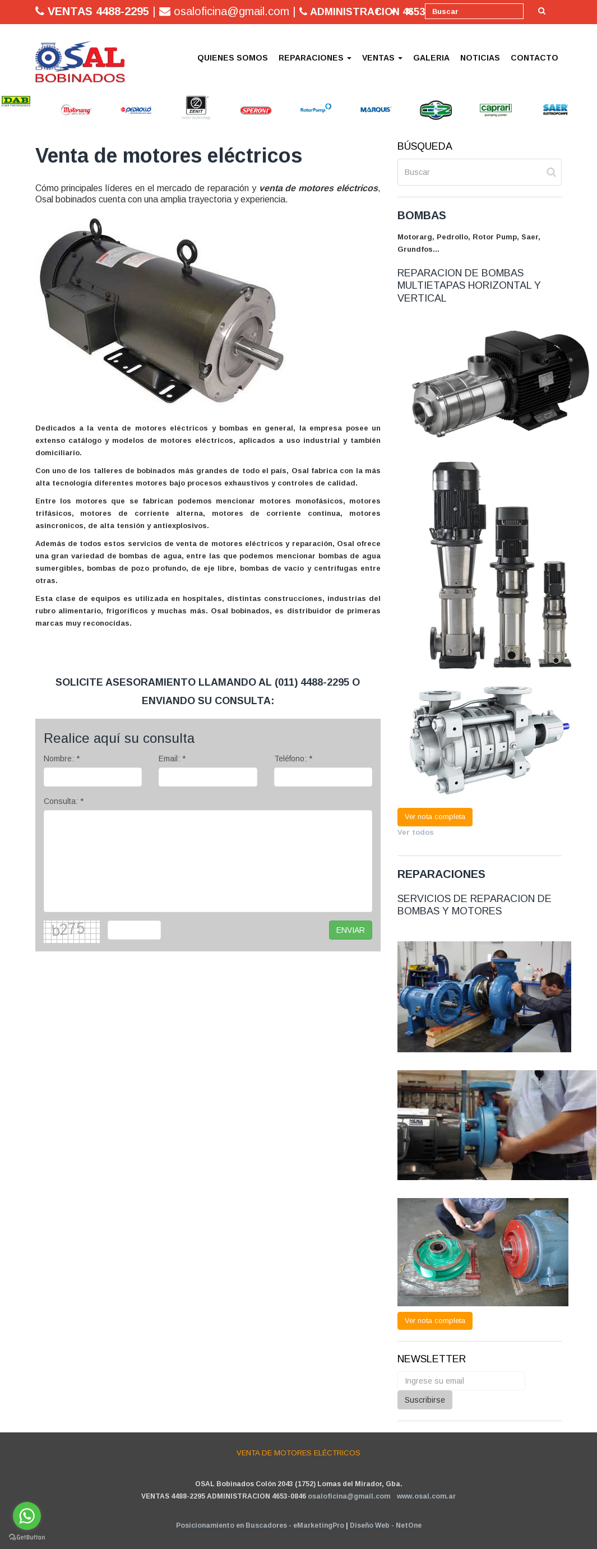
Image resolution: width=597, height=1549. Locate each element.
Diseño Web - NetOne (386, 1525)
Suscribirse (425, 1399)
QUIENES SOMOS (232, 57)
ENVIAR (350, 930)
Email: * (172, 758)
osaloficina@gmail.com (349, 1496)
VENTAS (382, 57)
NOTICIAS (480, 57)
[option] (16, 101)
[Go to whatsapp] (27, 1516)
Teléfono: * (293, 758)
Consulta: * (64, 801)
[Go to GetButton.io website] (27, 1537)
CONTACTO (534, 57)
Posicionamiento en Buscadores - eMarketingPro (260, 1525)
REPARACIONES (315, 57)
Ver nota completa (435, 816)
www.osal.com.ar (426, 1496)
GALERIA (431, 57)
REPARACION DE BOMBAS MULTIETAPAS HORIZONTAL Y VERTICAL (469, 285)
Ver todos (415, 832)
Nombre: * (62, 758)
